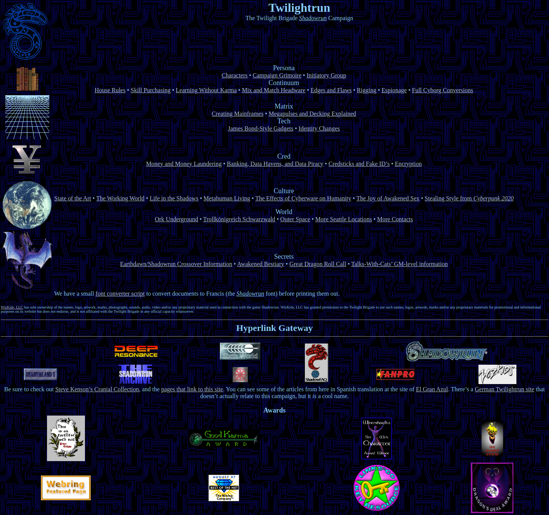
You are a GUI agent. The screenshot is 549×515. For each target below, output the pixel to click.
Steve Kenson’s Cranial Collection (97, 389)
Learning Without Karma (206, 90)
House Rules (110, 90)
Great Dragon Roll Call (317, 264)
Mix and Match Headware (274, 90)
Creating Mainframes (238, 113)
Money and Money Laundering (184, 164)
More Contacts (395, 219)
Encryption (408, 164)
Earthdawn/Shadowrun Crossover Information (176, 264)
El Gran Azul (432, 389)
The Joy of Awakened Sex (388, 198)
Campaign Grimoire (277, 75)
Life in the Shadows (174, 198)
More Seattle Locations (343, 219)
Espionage (394, 90)
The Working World (120, 198)
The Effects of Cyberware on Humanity (303, 198)
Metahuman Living (227, 198)
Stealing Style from (469, 198)
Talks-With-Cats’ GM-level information (399, 264)
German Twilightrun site (504, 389)
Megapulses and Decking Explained (312, 113)
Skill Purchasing (151, 90)
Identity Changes (319, 128)
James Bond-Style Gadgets (260, 128)
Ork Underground (176, 219)
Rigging (366, 90)
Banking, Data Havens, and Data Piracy (275, 164)
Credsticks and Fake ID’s (358, 164)
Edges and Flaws (331, 90)
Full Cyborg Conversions (443, 90)
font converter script (120, 293)
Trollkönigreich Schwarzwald (239, 219)
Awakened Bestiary (260, 264)
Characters (235, 75)
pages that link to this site (192, 389)
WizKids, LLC (12, 307)
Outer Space (295, 219)
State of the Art (72, 198)
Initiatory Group (326, 75)
